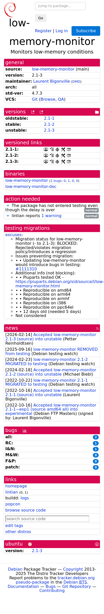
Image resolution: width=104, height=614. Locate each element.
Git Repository (76, 586)
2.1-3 (49, 130)
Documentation (23, 586)
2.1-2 (49, 124)
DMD (76, 81)
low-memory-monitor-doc (31, 186)
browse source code (25, 510)
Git (35, 99)
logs (25, 498)
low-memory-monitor (53, 69)
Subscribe (86, 30)
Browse (48, 99)
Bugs (51, 586)
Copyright (73, 569)
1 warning (51, 215)
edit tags (14, 525)
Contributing (52, 590)
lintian (11, 492)
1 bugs (55, 181)
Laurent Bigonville (51, 81)
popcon (12, 504)
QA (61, 99)
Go (40, 18)
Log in (62, 30)
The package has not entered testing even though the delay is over (52, 208)
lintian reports (52, 216)
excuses (13, 234)
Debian (15, 569)
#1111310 (26, 269)
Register (43, 30)
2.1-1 (49, 118)
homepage (16, 486)
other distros (18, 531)
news (11, 328)
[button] (8, 205)
